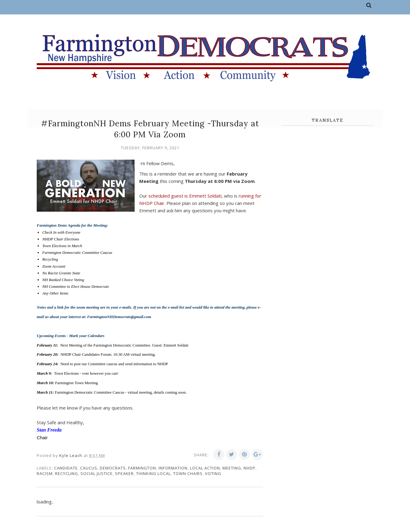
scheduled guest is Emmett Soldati (185, 196)
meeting (231, 468)
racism (45, 473)
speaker (124, 473)
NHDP (249, 468)
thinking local (153, 473)
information (173, 468)
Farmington (142, 468)
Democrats (113, 468)
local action (205, 468)
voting (213, 473)
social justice (96, 473)
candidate (66, 468)
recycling (66, 473)
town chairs (188, 473)
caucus (88, 468)
